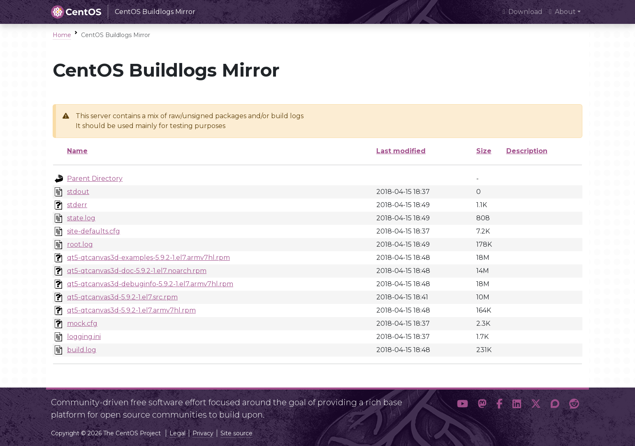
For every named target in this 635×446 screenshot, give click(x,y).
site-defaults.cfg (93, 231)
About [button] (562, 12)
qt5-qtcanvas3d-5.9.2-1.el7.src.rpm (122, 297)
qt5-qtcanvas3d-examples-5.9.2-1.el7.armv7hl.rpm (148, 258)
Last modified (401, 151)
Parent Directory (95, 178)
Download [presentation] (522, 12)
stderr (77, 205)
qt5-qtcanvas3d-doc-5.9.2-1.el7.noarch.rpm (136, 271)
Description (526, 151)
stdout (78, 192)
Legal (177, 433)
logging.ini (84, 337)
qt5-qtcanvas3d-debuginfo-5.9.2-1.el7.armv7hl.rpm (150, 284)
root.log (80, 244)
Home (62, 35)
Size (483, 151)
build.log (81, 350)
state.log (81, 218)
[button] (462, 405)
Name (77, 151)
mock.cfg (82, 323)
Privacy (202, 433)
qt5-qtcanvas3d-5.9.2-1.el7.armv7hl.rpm (131, 310)
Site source (236, 433)
